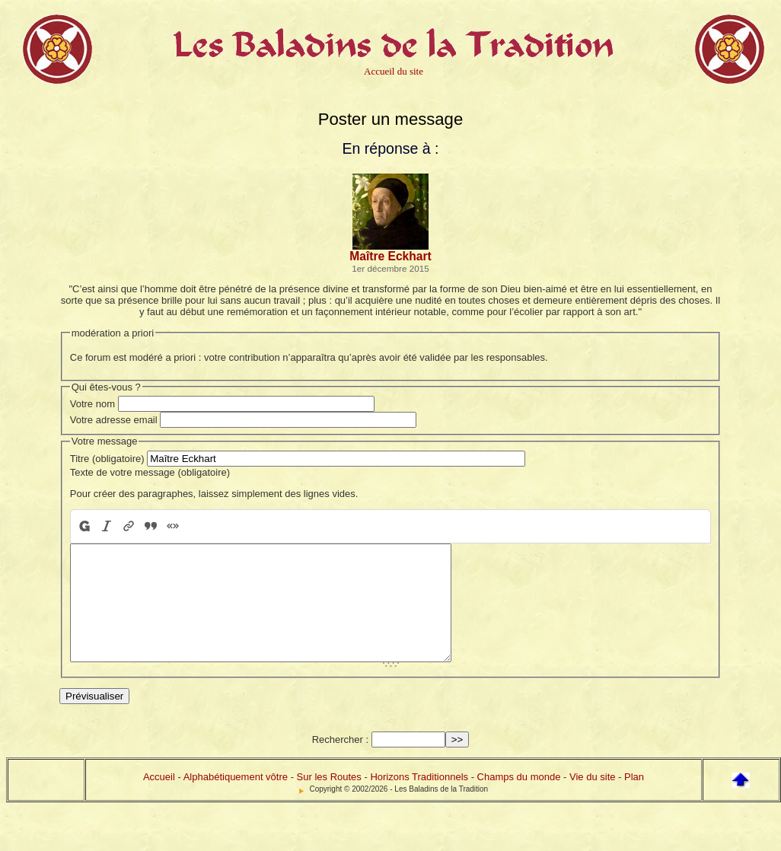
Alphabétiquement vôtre (235, 799)
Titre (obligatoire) (107, 458)
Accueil (159, 799)
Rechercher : (340, 762)
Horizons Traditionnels (419, 799)
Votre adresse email (114, 420)
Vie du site (592, 799)
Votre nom (92, 404)
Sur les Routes (329, 799)
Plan (634, 799)
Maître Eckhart (390, 256)
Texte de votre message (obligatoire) (150, 472)
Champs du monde (519, 799)
